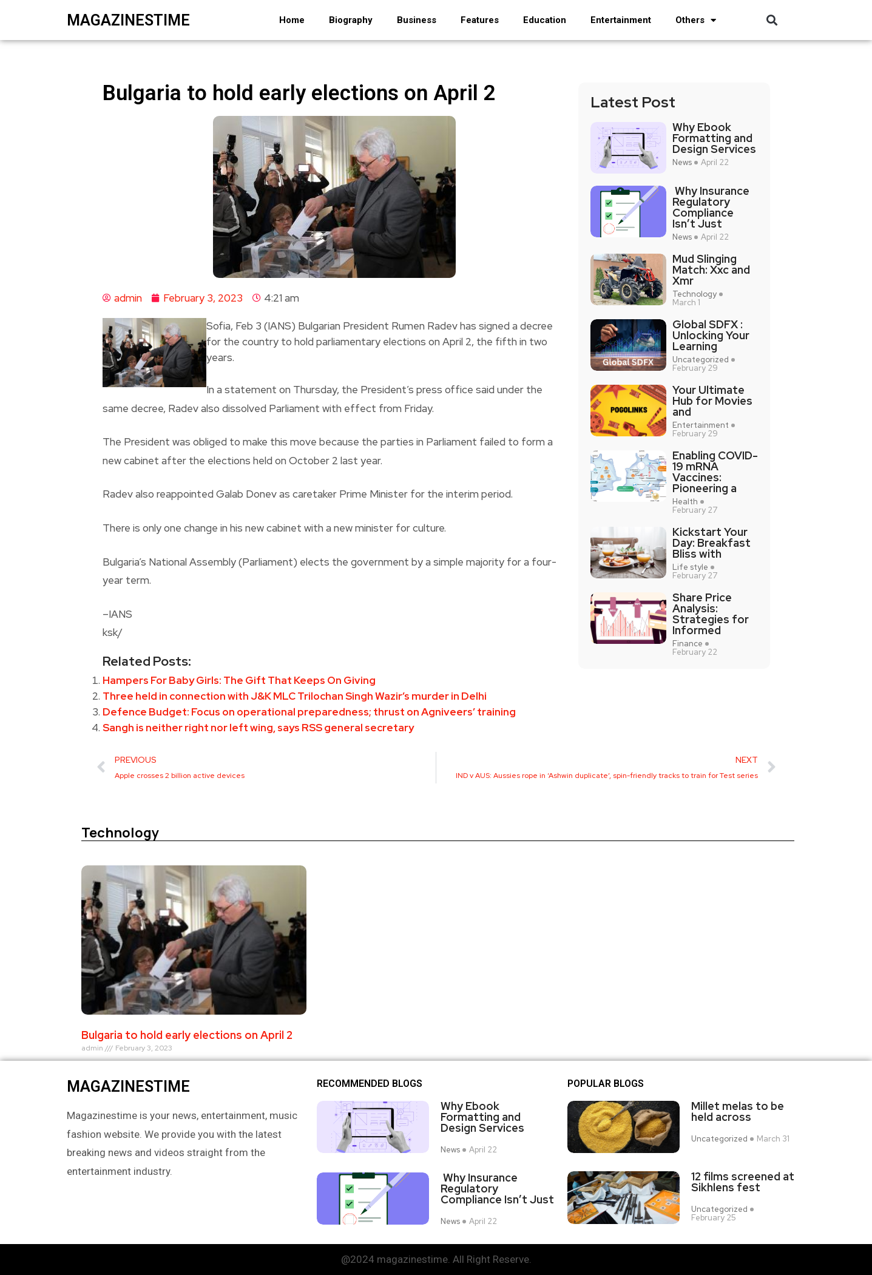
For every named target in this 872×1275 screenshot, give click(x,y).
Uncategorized (700, 360)
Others (695, 20)
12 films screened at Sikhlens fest (742, 1181)
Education (544, 20)
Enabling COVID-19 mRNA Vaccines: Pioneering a (715, 472)
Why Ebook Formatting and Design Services (714, 138)
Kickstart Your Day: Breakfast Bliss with (711, 543)
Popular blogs (605, 1084)
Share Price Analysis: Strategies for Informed (710, 614)
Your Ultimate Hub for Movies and (712, 401)
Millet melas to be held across (737, 1112)
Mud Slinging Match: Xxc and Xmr (711, 270)
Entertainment (620, 20)
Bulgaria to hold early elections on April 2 (186, 1035)
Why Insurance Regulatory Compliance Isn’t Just (710, 207)
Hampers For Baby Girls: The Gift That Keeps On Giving (239, 680)
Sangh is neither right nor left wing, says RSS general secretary (258, 727)
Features (480, 20)
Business (416, 20)
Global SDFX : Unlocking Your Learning (710, 335)
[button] (772, 20)
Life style (690, 567)
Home (292, 20)
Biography (351, 20)
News (682, 162)
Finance (687, 644)
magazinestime (128, 20)
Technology (694, 294)
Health (685, 502)
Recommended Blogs (369, 1084)
